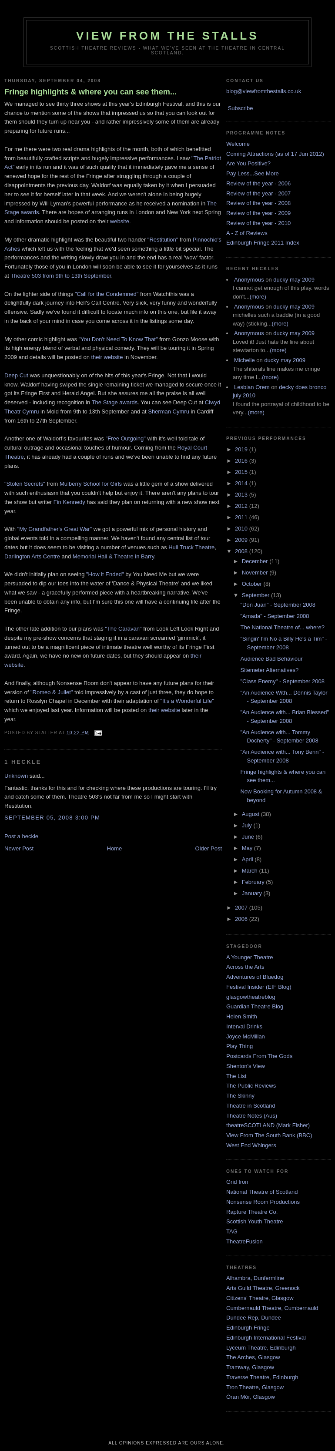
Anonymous (249, 279)
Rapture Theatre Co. (252, 1212)
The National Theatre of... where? (282, 627)
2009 (242, 540)
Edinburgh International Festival (266, 1337)
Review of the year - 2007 (258, 193)
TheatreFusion (244, 1241)
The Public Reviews (251, 1085)
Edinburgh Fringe (248, 1327)
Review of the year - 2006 (258, 183)
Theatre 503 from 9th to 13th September (60, 275)
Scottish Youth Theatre (254, 1221)
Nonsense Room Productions (263, 1202)
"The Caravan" (123, 628)
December (256, 561)
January (253, 893)
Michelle (244, 360)
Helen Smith (241, 1016)
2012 (242, 506)
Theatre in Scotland (250, 1105)
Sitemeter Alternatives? (269, 670)
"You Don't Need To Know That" (118, 339)
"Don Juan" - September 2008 (277, 604)
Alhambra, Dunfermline (255, 1278)
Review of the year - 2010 (258, 223)
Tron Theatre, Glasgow (255, 1387)
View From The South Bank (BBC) (269, 1135)
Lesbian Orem (252, 387)
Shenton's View (245, 1066)
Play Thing (239, 1046)
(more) (258, 296)
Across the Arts (245, 967)
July (248, 825)
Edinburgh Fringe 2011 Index (262, 242)
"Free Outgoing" (126, 438)
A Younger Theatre (249, 957)
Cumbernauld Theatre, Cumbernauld (272, 1308)
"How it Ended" (105, 574)
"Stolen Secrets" (24, 483)
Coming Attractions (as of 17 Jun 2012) (275, 154)
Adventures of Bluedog (255, 977)
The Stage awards (115, 402)
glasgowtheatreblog (250, 997)
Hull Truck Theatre (191, 547)
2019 (242, 449)
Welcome (238, 144)
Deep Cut (16, 375)
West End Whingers (251, 1145)
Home (114, 848)
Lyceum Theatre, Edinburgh (261, 1347)
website (119, 221)
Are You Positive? (248, 163)
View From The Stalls (167, 35)
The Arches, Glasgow (253, 1357)
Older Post (208, 848)
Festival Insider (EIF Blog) (258, 987)
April (248, 859)
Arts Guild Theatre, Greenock (263, 1288)
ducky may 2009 (294, 279)
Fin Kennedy (69, 502)
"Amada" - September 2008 (274, 616)
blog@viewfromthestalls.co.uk (263, 91)
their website (107, 357)
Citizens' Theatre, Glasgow (260, 1298)
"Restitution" (162, 239)
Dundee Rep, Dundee (253, 1317)
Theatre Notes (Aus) (251, 1115)
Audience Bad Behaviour (271, 658)
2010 (242, 528)
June (249, 836)
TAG (232, 1231)
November (256, 572)
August (251, 814)
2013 (242, 494)
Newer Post (19, 848)
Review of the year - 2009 (258, 213)
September (256, 595)
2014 (242, 483)
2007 (242, 907)
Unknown (16, 776)
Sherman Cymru (168, 411)
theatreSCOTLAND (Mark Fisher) (268, 1125)
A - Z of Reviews (247, 233)
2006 (242, 919)
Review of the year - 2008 (258, 203)
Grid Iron (237, 1182)
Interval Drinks (244, 1026)
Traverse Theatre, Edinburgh (262, 1377)
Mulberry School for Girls (91, 483)
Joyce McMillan (245, 1036)
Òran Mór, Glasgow (250, 1397)
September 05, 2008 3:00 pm (52, 817)
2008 (242, 551)
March (250, 870)
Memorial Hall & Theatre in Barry (113, 556)
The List (236, 1076)
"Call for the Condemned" (107, 294)
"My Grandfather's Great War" (54, 529)
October (253, 584)
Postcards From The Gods (259, 1056)
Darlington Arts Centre (32, 556)
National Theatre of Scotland (262, 1192)
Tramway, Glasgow (250, 1367)
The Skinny (240, 1095)
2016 (242, 460)
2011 (242, 517)
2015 (242, 472)
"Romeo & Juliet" (51, 692)
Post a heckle (21, 836)
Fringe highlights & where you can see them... (90, 91)
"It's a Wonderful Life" (187, 701)
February (254, 882)
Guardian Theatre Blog (254, 1006)
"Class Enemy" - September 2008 (282, 681)
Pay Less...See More (252, 173)
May (248, 848)
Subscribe (240, 108)
